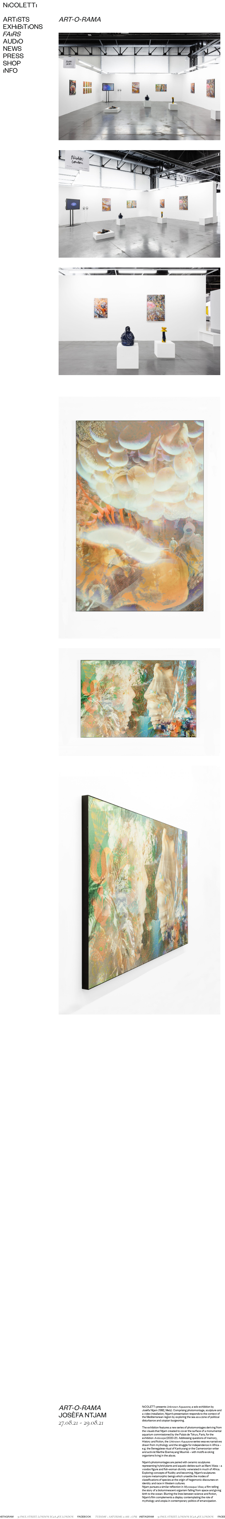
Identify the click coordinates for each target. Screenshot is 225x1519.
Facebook (81, 1517)
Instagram (142, 1517)
